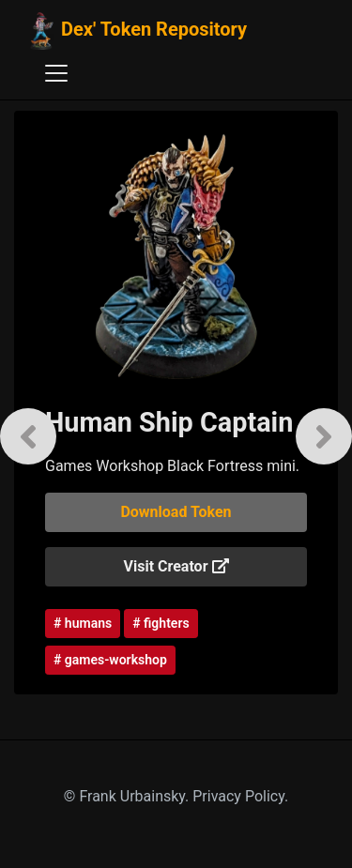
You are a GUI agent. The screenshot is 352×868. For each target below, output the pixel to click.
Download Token (175, 512)
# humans (83, 623)
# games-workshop (110, 659)
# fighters (160, 623)
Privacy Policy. (240, 796)
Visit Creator (176, 566)
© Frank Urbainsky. (128, 796)
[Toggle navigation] (56, 73)
